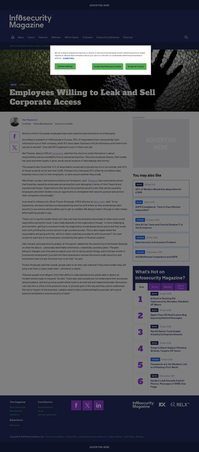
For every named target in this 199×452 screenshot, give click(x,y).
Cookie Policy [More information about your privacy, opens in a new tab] (68, 58)
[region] (100, 60)
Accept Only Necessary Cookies (108, 66)
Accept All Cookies (136, 66)
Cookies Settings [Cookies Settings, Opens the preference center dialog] (65, 66)
